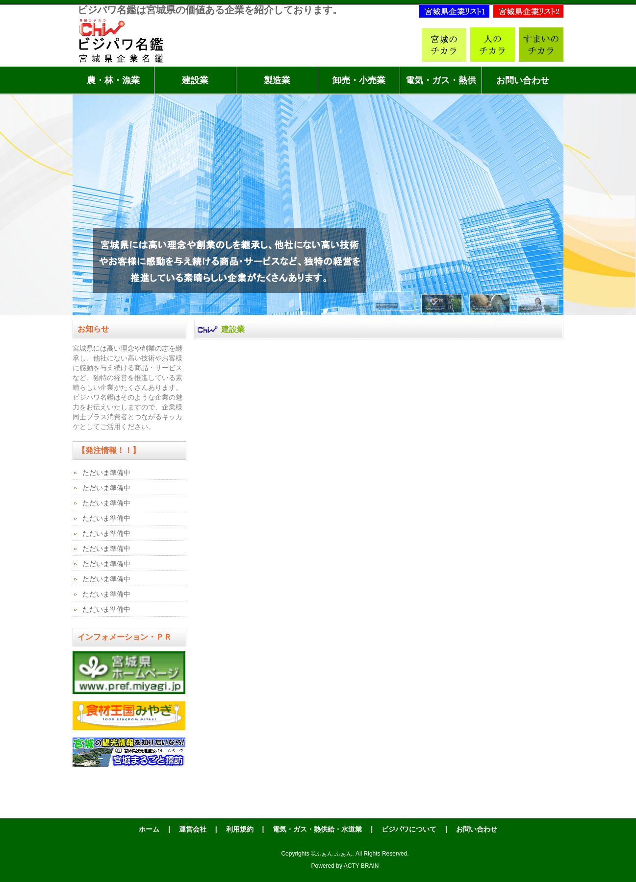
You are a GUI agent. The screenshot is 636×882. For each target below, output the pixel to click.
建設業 (195, 80)
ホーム (149, 829)
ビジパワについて (409, 829)
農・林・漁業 (113, 80)
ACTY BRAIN (361, 865)
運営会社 (192, 829)
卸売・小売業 (358, 80)
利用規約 (240, 829)
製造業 (277, 80)
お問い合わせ (522, 80)
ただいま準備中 (106, 473)
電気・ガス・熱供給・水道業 (441, 85)
